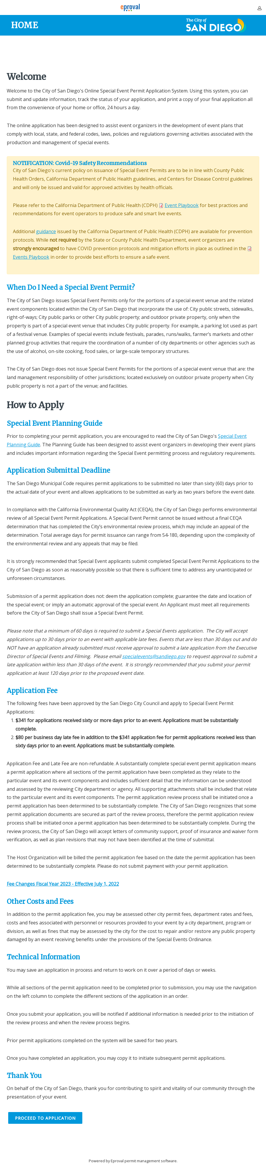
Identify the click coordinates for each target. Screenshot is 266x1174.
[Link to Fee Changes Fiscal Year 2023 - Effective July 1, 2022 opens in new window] (63, 884)
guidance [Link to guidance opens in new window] (46, 231)
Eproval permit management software (144, 1160)
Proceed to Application (45, 1118)
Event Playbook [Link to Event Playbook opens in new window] (182, 205)
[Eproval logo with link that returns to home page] (130, 7)
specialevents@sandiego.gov (153, 656)
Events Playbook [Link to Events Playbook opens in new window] (31, 257)
